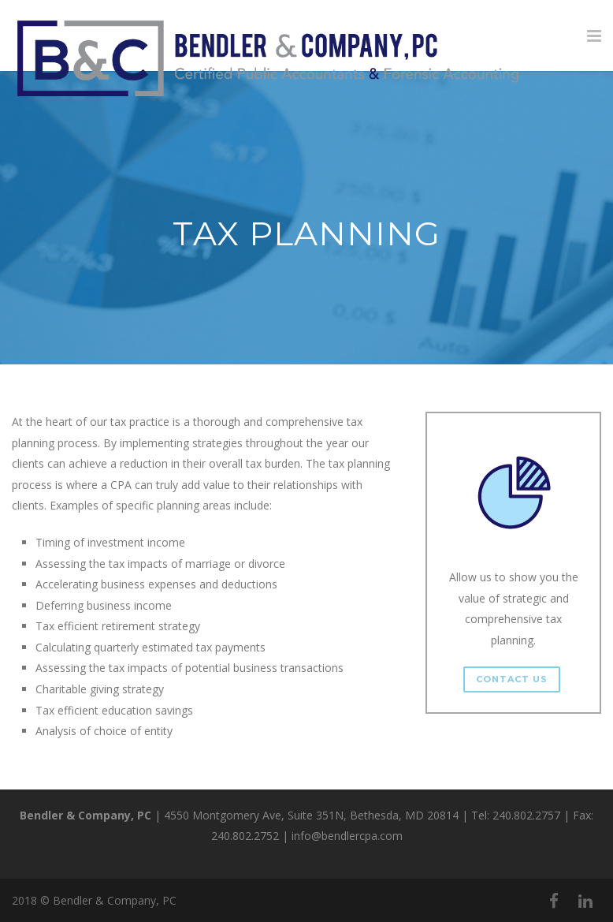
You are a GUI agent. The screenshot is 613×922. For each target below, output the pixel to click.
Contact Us (512, 679)
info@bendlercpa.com (347, 835)
